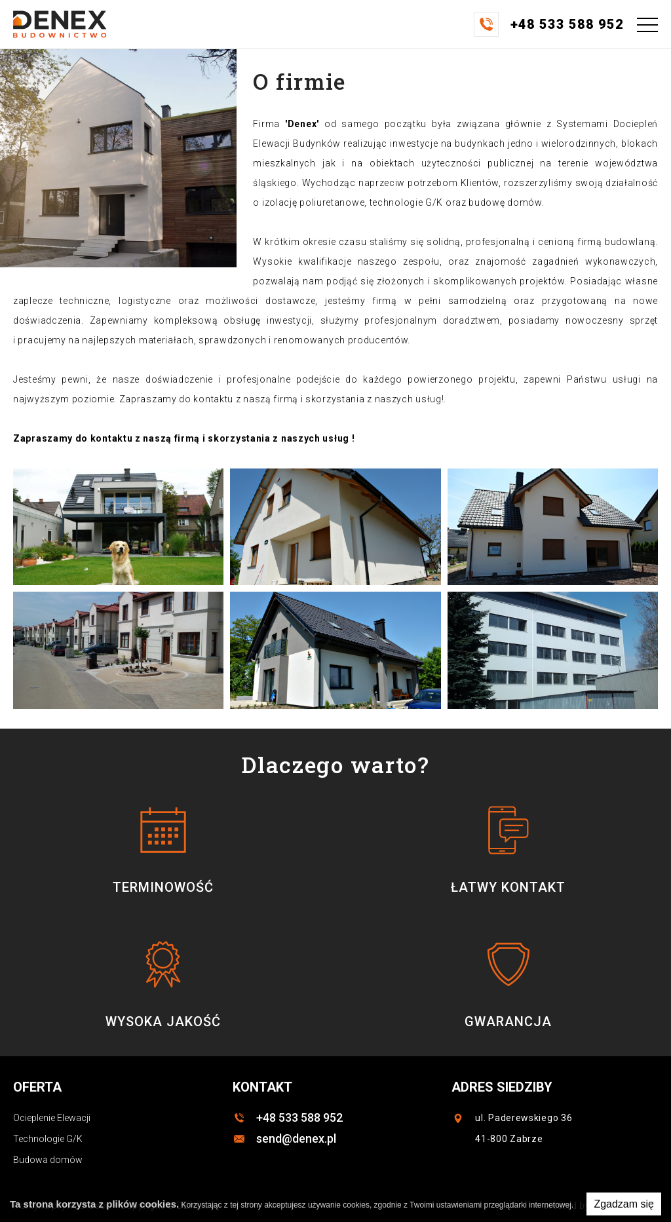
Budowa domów (48, 1160)
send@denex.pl (296, 1138)
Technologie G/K (48, 1139)
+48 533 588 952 (299, 1117)
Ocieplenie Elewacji (51, 1118)
